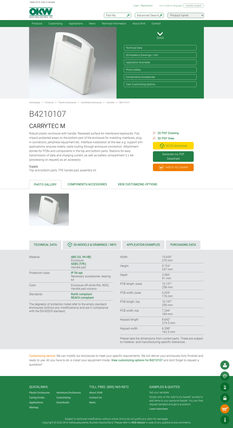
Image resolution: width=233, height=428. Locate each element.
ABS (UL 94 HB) (81, 257)
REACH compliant (82, 297)
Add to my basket (173, 167)
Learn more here (158, 408)
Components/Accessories (140, 77)
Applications (76, 23)
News (92, 23)
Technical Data (134, 47)
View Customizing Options (140, 84)
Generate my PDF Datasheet (173, 156)
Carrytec (110, 102)
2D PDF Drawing (168, 133)
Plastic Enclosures (39, 392)
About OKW (95, 392)
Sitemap (33, 407)
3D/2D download (173, 146)
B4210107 (124, 102)
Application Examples (138, 62)
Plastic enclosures (67, 102)
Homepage (34, 102)
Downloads (62, 402)
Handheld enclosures (91, 102)
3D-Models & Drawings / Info (142, 55)
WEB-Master (138, 422)
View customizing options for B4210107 (137, 360)
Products (37, 23)
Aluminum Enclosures (68, 392)
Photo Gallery (133, 69)
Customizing (55, 23)
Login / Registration (143, 5)
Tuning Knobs (37, 397)
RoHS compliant (81, 294)
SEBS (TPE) (78, 264)
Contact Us (95, 397)
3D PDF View (165, 138)
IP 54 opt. (77, 273)
